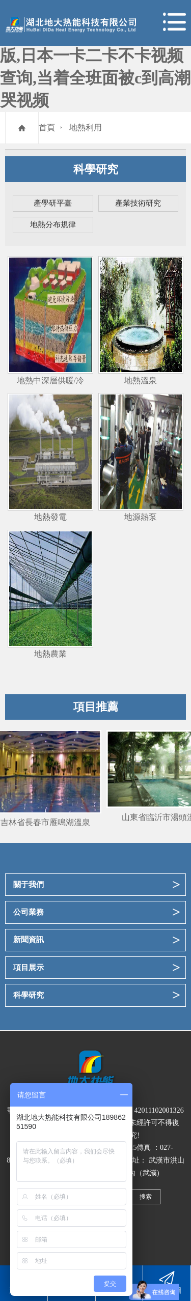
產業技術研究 (138, 203)
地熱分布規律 (53, 224)
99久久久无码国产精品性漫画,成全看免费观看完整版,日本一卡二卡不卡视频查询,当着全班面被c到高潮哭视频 (95, 55)
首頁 (47, 127)
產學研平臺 (53, 203)
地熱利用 (85, 127)
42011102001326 (158, 1110)
